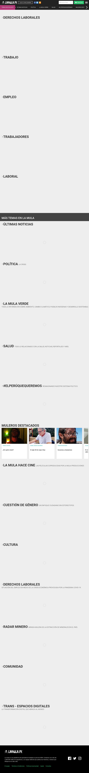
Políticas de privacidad (32, 766)
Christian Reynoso (62, 445)
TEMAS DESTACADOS (7, 7)
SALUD (53, 7)
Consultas (48, 766)
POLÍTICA (33, 7)
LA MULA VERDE (43, 7)
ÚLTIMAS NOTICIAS (22, 7)
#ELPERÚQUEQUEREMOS (65, 7)
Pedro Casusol (6, 445)
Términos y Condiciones (18, 766)
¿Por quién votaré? (8, 450)
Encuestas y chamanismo (65, 450)
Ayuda (42, 766)
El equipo (7, 766)
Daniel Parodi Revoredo (36, 445)
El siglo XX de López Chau (37, 450)
